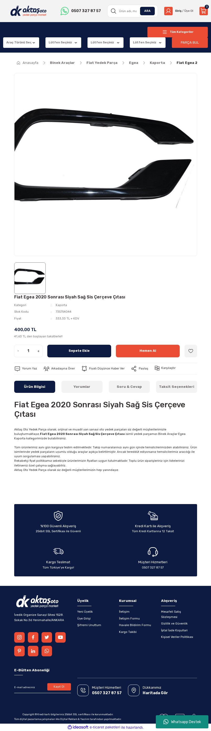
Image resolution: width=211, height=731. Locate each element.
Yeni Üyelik (85, 611)
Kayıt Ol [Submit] (59, 687)
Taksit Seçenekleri (176, 387)
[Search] (131, 11)
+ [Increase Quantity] (38, 351)
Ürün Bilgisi (34, 387)
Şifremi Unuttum (89, 625)
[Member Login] (177, 11)
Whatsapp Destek (182, 722)
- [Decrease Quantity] (18, 351)
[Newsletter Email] (42, 687)
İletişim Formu (129, 618)
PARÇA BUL (190, 42)
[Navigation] (177, 32)
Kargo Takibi (128, 632)
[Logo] (28, 11)
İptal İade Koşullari (174, 630)
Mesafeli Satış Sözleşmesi (171, 614)
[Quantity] (28, 351)
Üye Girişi (84, 618)
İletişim (124, 611)
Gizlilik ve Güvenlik (174, 623)
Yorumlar (82, 387)
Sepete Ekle (79, 351)
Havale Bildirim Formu (135, 625)
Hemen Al (147, 351)
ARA (145, 11)
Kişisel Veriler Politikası (177, 637)
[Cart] (203, 11)
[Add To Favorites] (190, 351)
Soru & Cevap (129, 387)
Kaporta (61, 305)
